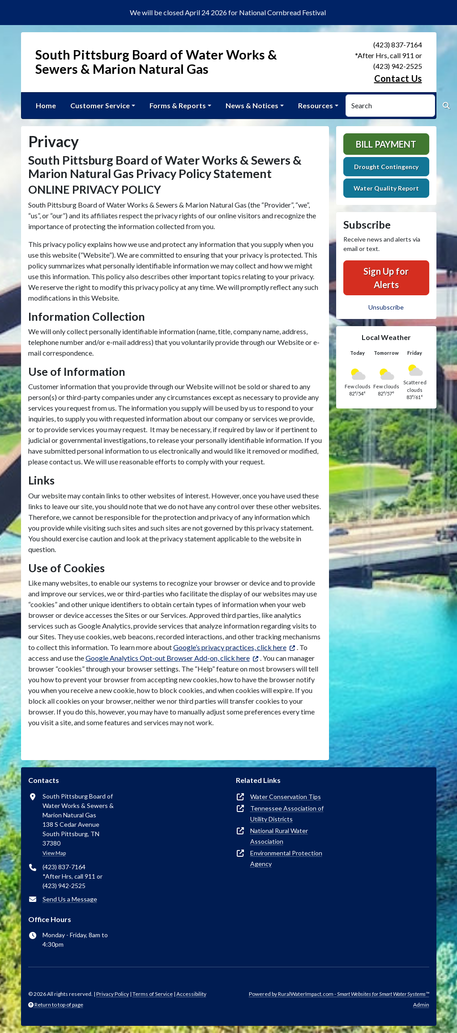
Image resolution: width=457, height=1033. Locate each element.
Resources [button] (315, 105)
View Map (54, 853)
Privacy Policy (112, 993)
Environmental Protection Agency (286, 858)
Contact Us (398, 78)
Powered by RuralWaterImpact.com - (339, 993)
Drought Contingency (386, 166)
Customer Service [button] (100, 105)
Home (46, 105)
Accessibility (191, 993)
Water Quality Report (386, 188)
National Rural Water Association (279, 836)
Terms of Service (152, 993)
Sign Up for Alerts (386, 278)
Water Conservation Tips (285, 796)
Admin (421, 1004)
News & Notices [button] (252, 105)
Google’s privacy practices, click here (229, 647)
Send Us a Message (70, 899)
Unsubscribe (386, 307)
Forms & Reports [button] (177, 105)
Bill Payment (386, 144)
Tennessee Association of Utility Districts (287, 813)
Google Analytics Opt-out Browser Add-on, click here (167, 658)
